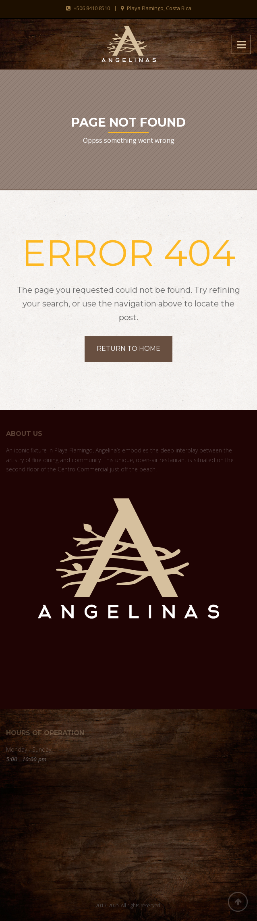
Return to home (128, 348)
